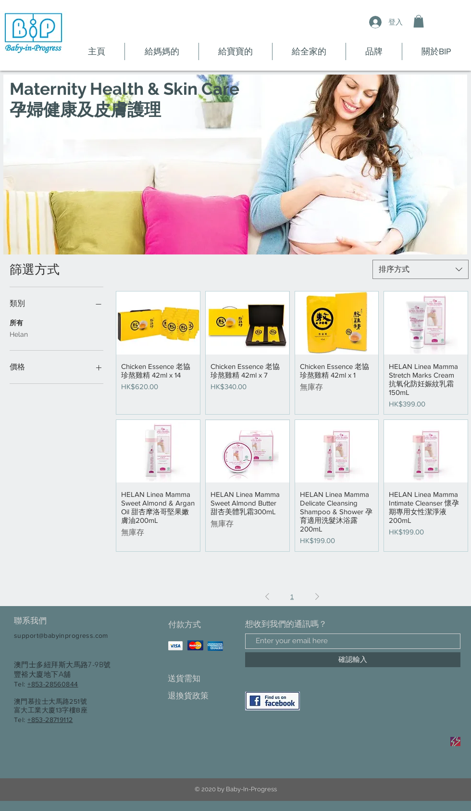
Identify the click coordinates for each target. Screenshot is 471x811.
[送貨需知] (202, 679)
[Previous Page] (267, 596)
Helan (19, 333)
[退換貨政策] (202, 696)
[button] (418, 21)
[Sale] (455, 741)
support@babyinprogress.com (61, 635)
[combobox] (420, 269)
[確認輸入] (352, 659)
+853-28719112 (50, 719)
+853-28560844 (52, 684)
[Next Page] (317, 596)
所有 (16, 322)
